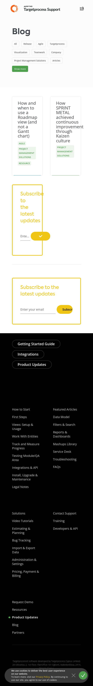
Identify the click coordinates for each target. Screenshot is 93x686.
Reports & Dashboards (61, 434)
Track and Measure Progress (25, 446)
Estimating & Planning (21, 530)
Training (59, 521)
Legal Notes (20, 487)
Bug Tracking (21, 540)
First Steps (19, 417)
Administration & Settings (24, 562)
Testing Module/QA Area (26, 458)
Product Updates (32, 364)
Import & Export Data (23, 550)
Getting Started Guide (36, 343)
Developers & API (65, 528)
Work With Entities (25, 436)
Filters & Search (64, 425)
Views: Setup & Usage (22, 427)
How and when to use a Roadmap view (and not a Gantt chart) (27, 119)
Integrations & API (25, 467)
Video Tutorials (22, 521)
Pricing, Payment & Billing (25, 573)
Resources (19, 609)
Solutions (18, 513)
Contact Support (64, 513)
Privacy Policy (43, 676)
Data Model (61, 417)
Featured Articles (65, 409)
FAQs (57, 467)
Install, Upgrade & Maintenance (25, 477)
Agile (22, 143)
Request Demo (22, 602)
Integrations (28, 354)
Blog (15, 625)
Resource (24, 163)
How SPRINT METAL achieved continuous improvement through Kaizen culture (69, 122)
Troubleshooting (64, 459)
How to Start (21, 409)
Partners (18, 632)
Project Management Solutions (26, 153)
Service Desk (62, 451)
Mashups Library (65, 444)
